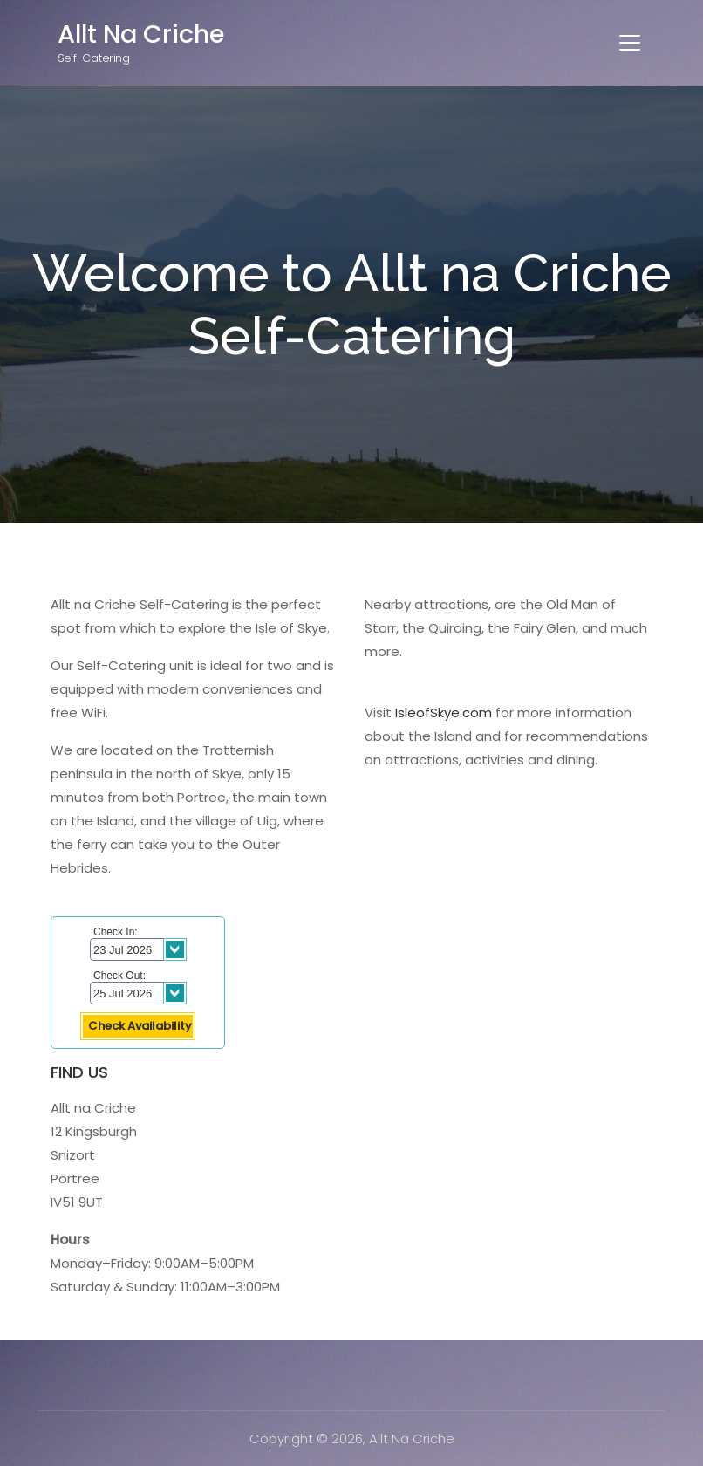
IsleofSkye (427, 712)
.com (476, 712)
